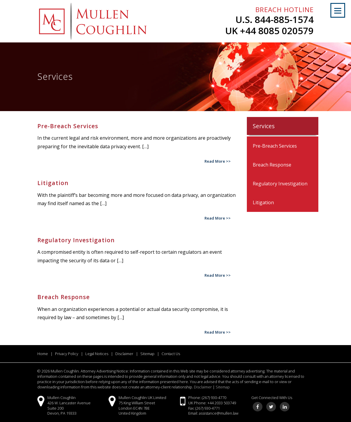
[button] (337, 10)
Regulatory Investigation (280, 183)
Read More (214, 161)
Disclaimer (124, 353)
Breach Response (272, 164)
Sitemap (147, 353)
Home (42, 353)
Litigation (263, 202)
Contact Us (171, 353)
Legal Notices (96, 353)
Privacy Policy (66, 353)
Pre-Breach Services (275, 146)
